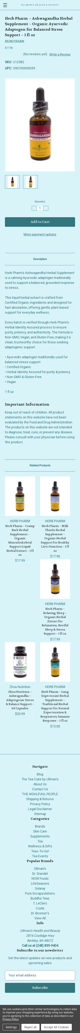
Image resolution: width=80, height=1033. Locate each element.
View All (40, 918)
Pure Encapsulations (40, 893)
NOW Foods (40, 878)
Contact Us (40, 789)
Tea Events (40, 856)
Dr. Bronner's (40, 913)
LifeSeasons (40, 883)
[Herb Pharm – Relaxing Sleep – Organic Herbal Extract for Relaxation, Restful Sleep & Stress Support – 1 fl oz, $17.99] (55, 579)
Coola (40, 908)
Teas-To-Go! (40, 851)
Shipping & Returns (40, 799)
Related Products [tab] (40, 465)
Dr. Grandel (40, 873)
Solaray (40, 888)
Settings (11, 1027)
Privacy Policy (40, 804)
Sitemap (40, 814)
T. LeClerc (40, 903)
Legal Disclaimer (40, 809)
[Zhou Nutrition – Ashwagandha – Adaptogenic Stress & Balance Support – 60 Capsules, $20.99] (20, 662)
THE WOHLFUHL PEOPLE (40, 794)
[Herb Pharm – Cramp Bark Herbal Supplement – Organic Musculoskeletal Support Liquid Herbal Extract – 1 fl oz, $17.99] (20, 496)
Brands (40, 826)
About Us (40, 784)
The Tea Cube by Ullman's (40, 779)
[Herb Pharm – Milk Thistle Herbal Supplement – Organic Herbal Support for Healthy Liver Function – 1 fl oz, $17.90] (55, 496)
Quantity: (40, 201)
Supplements (40, 836)
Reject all (30, 1027)
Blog (40, 774)
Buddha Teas (40, 898)
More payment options (40, 234)
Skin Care (40, 831)
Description (40, 259)
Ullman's (40, 869)
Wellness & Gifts (40, 846)
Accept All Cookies (56, 1027)
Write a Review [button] (60, 54)
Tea (40, 841)
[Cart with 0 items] (77, 4)
